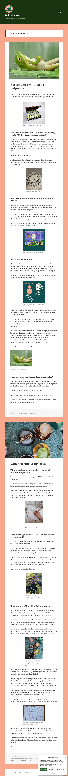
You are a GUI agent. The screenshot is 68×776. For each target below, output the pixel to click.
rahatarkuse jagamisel (46, 738)
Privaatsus (53, 773)
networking (20, 760)
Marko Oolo (14, 560)
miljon (18, 413)
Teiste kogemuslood (39, 384)
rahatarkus (48, 412)
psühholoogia (27, 760)
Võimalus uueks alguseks (28, 464)
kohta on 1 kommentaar (29, 413)
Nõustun (43, 769)
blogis (33, 551)
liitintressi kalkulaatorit (18, 151)
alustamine (18, 758)
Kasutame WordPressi (24, 772)
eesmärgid (33, 412)
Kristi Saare (47, 562)
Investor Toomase (24, 560)
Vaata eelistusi (61, 769)
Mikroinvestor (13, 15)
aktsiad (12, 758)
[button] (65, 757)
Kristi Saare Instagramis (49, 139)
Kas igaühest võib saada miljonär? (27, 86)
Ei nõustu (51, 769)
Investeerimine (40, 412)
